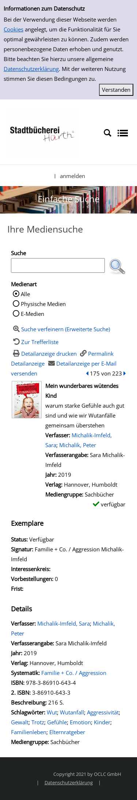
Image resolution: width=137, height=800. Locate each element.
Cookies (13, 29)
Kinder (102, 722)
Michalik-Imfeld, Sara (63, 623)
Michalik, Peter (77, 445)
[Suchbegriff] (58, 265)
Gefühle (57, 722)
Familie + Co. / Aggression (73, 672)
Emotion (80, 722)
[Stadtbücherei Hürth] (42, 132)
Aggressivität (103, 712)
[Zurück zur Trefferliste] (34, 342)
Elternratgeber (67, 732)
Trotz (37, 722)
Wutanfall (72, 712)
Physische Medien (43, 303)
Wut (52, 712)
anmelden (72, 176)
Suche (18, 253)
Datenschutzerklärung (31, 68)
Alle (25, 294)
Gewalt (19, 722)
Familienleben (28, 732)
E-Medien (32, 313)
